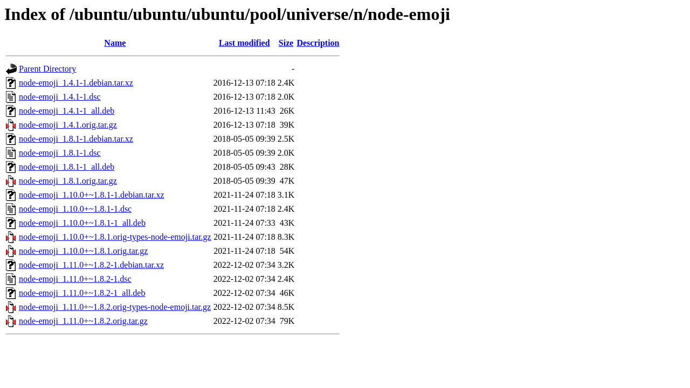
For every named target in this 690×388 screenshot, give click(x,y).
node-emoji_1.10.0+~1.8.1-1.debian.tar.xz (91, 194)
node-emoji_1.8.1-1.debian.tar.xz (76, 138)
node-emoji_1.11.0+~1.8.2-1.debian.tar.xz (91, 264)
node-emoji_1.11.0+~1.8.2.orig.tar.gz (83, 320)
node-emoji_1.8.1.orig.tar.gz (68, 180)
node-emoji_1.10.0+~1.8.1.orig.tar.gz (83, 250)
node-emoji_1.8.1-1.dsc (60, 152)
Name (115, 42)
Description (317, 42)
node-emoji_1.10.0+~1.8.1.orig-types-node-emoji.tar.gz (115, 236)
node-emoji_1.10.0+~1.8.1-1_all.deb (82, 222)
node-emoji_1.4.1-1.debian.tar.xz (76, 82)
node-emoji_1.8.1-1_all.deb (66, 166)
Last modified (244, 42)
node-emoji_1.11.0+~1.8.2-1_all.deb (82, 292)
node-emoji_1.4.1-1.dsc (60, 96)
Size (286, 42)
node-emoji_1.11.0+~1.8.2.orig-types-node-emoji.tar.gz (115, 306)
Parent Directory (47, 68)
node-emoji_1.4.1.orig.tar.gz (68, 124)
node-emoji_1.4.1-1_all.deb (66, 110)
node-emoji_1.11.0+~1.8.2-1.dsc (75, 278)
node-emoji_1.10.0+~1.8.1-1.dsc (75, 208)
